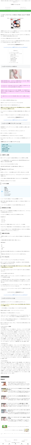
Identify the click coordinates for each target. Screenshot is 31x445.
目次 (14, 50)
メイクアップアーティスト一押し (5, 377)
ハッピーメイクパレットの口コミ (14, 52)
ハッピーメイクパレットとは (14, 63)
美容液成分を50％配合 (13, 59)
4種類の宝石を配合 (13, 60)
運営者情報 (23, 442)
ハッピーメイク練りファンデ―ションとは (16, 53)
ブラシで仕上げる (13, 61)
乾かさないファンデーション (14, 56)
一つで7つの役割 (12, 57)
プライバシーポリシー (8, 442)
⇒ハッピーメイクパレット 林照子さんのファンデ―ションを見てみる (15, 47)
